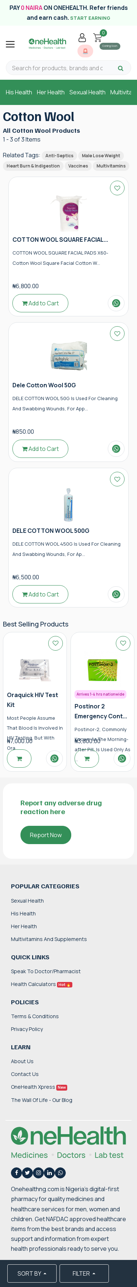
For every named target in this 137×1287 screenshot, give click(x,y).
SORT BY (30, 1273)
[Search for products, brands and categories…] (57, 68)
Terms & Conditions (35, 1016)
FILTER (82, 1273)
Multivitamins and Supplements (49, 939)
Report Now (46, 835)
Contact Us (25, 1073)
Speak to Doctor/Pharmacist (46, 971)
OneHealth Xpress (39, 1086)
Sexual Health (87, 92)
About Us (22, 1061)
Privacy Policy (27, 1029)
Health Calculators (41, 984)
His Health (19, 92)
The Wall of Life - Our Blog (41, 1099)
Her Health (51, 92)
